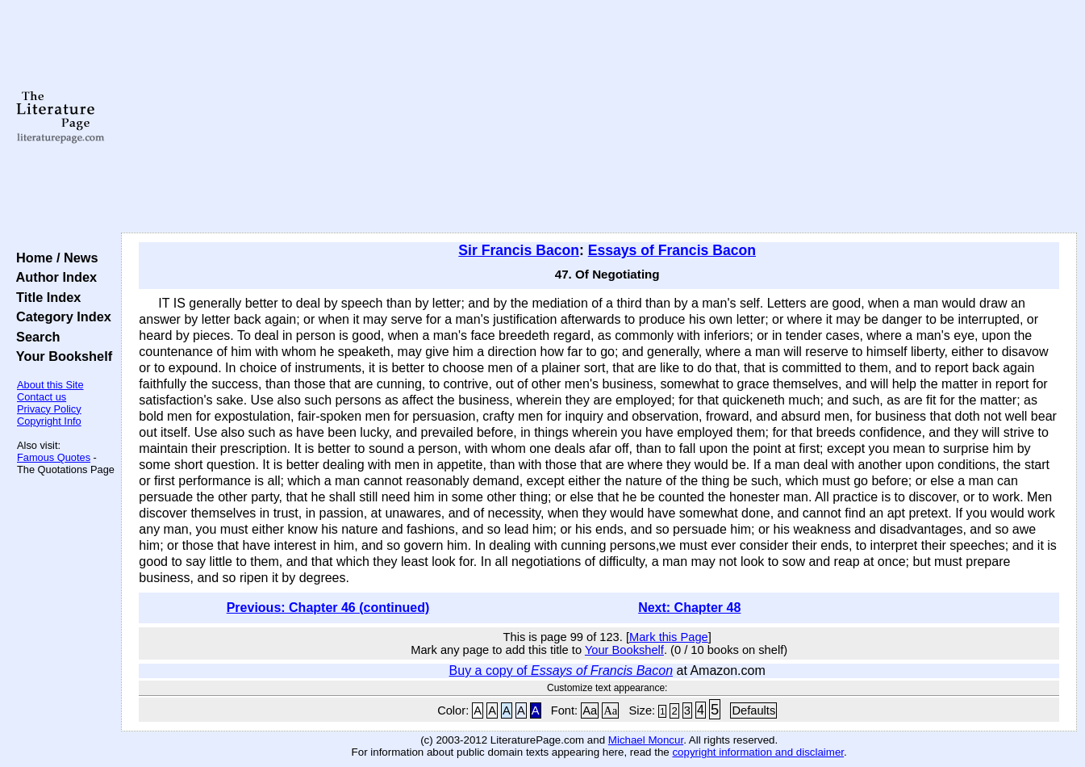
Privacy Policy (49, 409)
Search (34, 336)
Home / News (53, 257)
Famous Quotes (53, 457)
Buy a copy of (561, 670)
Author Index (53, 277)
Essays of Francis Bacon (672, 250)
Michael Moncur (645, 740)
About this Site (50, 385)
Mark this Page (668, 637)
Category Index (60, 316)
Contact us (41, 397)
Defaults (753, 710)
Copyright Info (49, 421)
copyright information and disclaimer (758, 752)
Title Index (45, 297)
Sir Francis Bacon (518, 250)
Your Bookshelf (60, 356)
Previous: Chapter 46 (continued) (328, 607)
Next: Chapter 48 (689, 607)
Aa (589, 710)
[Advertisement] (599, 117)
